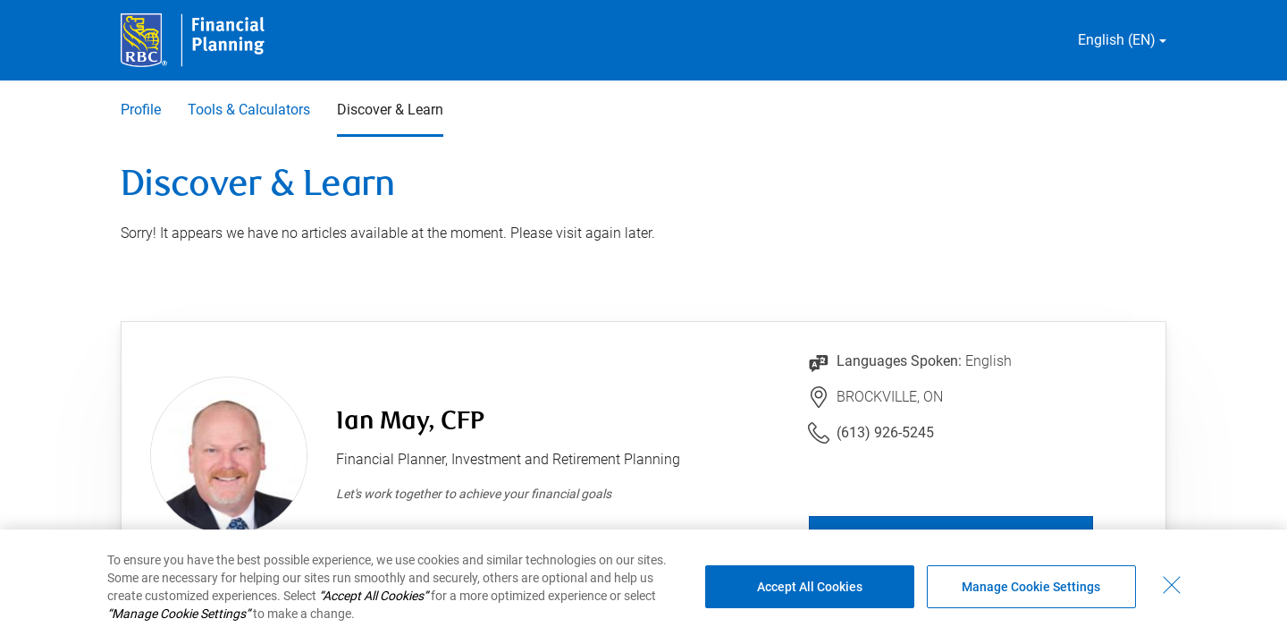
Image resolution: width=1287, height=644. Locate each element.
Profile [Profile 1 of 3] (141, 109)
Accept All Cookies (809, 587)
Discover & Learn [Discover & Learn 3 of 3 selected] (390, 109)
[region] (643, 587)
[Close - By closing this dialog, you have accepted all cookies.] (1172, 585)
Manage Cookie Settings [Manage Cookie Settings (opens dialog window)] (1031, 587)
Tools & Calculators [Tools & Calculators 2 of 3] (249, 109)
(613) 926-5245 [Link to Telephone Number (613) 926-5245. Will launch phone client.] (885, 432)
